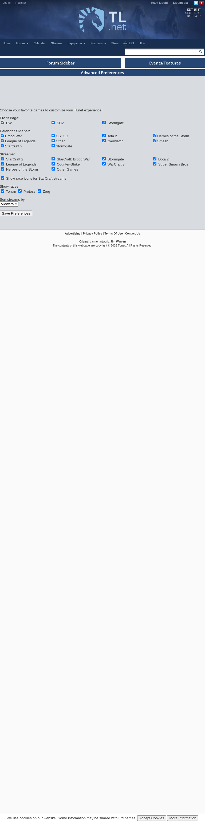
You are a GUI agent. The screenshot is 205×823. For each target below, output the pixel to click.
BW (8, 123)
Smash (162, 141)
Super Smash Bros (172, 164)
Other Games (67, 169)
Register (20, 2)
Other (60, 141)
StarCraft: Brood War (73, 159)
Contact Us (132, 233)
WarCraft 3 (116, 164)
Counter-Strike (68, 164)
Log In (7, 2)
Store (115, 43)
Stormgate (115, 123)
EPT (128, 43)
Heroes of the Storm (173, 136)
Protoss (29, 191)
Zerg (46, 191)
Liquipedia (180, 2)
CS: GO (62, 136)
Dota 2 (112, 136)
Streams (56, 43)
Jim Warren (118, 241)
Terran (10, 191)
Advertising (73, 233)
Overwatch (115, 141)
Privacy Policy (92, 233)
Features (99, 43)
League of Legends (20, 141)
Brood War (13, 136)
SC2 (60, 123)
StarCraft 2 (13, 146)
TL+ (142, 43)
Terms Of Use (113, 233)
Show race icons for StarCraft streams (35, 178)
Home (7, 43)
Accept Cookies (151, 818)
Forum (22, 43)
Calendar (40, 43)
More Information (182, 818)
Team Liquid (159, 2)
